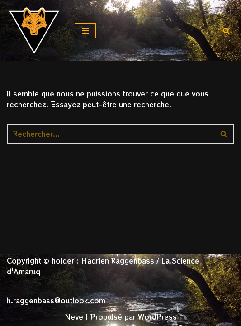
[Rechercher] (226, 30)
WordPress (157, 316)
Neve (74, 316)
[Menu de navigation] (85, 30)
